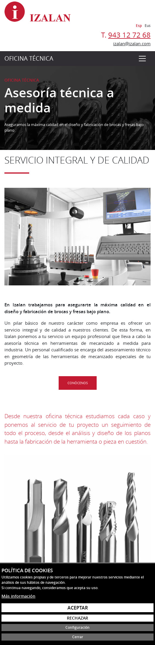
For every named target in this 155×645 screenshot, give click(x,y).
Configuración (77, 627)
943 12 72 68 (129, 35)
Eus (148, 25)
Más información (18, 596)
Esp (139, 25)
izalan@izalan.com (132, 43)
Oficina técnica (28, 58)
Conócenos (77, 383)
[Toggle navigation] (142, 58)
